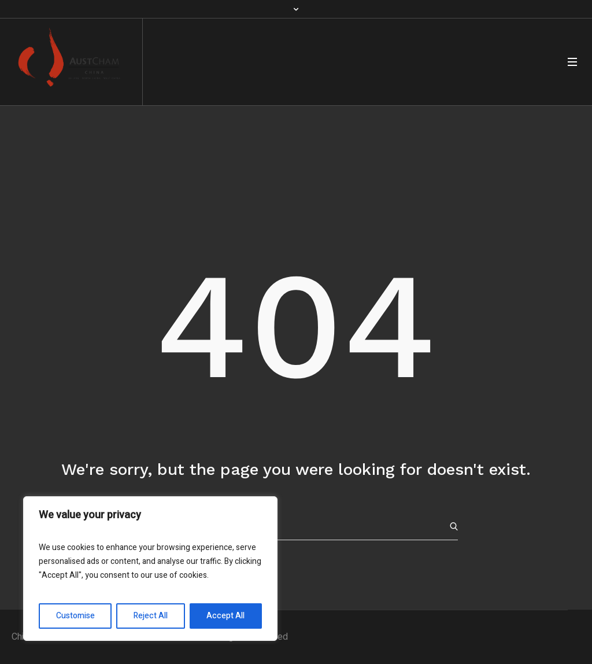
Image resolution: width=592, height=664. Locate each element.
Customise (75, 616)
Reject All (151, 616)
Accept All (225, 616)
